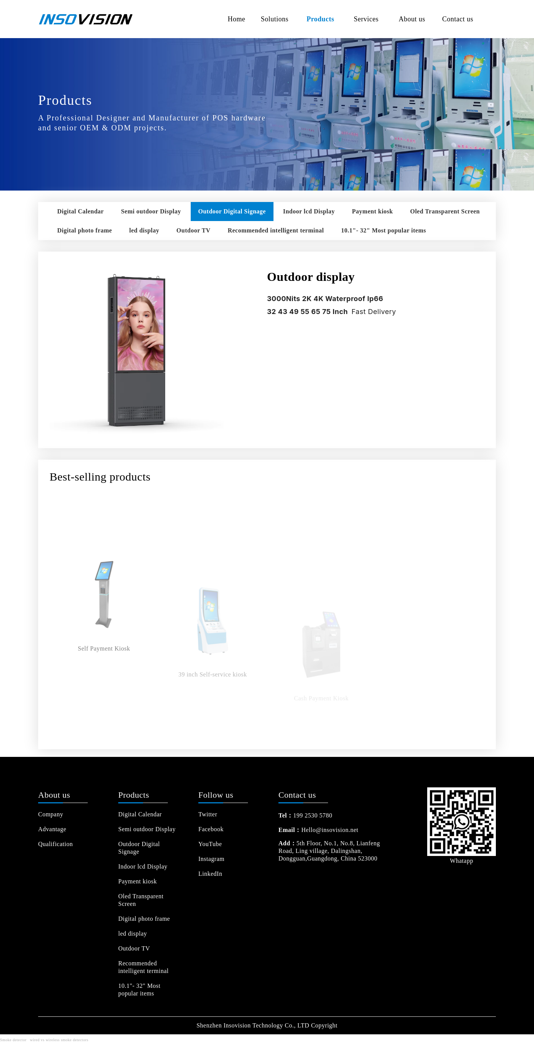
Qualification (55, 844)
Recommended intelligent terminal (276, 230)
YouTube (210, 844)
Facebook (211, 829)
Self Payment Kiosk (104, 698)
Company (50, 814)
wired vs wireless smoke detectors (59, 1040)
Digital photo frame (84, 230)
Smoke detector (13, 1040)
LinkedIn (210, 873)
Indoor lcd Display (309, 211)
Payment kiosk (372, 211)
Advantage (52, 829)
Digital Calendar (80, 211)
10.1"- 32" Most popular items (383, 230)
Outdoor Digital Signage (232, 211)
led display (144, 230)
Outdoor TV (194, 230)
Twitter (207, 814)
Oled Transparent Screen (445, 211)
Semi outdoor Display (151, 211)
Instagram (211, 859)
